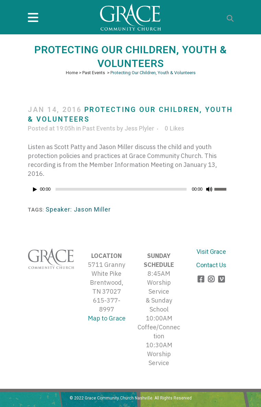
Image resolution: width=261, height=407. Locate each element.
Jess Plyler (139, 128)
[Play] (35, 189)
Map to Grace (107, 318)
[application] (131, 191)
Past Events (93, 72)
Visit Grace (211, 251)
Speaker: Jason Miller (78, 209)
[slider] (121, 189)
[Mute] (209, 189)
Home (72, 72)
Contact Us (211, 265)
